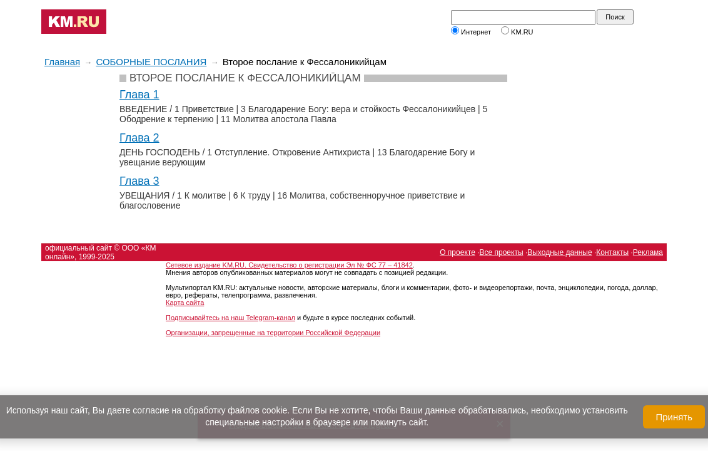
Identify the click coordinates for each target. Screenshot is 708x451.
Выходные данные (559, 252)
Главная (62, 61)
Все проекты (501, 252)
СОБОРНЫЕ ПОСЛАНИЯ (151, 61)
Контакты (612, 252)
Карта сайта (185, 302)
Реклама (648, 252)
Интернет (471, 32)
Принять (673, 417)
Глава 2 (139, 138)
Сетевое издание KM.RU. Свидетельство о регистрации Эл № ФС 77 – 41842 (289, 265)
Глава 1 (139, 94)
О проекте (457, 252)
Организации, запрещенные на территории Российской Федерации (273, 332)
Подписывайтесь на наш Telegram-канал (230, 317)
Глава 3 (139, 181)
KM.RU (517, 32)
